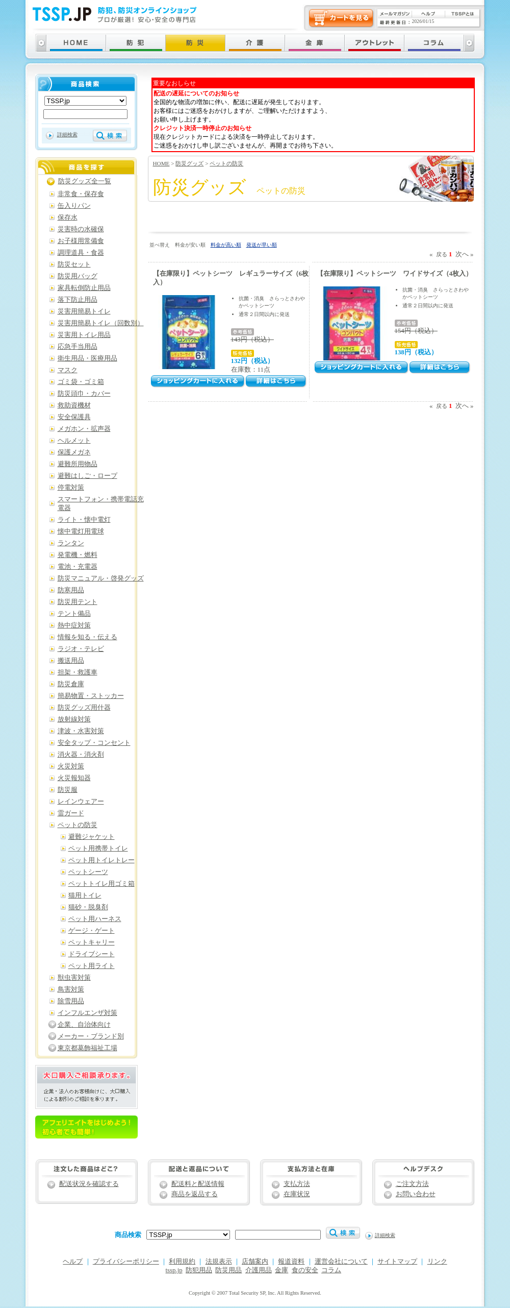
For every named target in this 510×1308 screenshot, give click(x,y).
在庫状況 (297, 1194)
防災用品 (228, 1270)
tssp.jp (174, 1270)
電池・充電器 (77, 566)
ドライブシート (91, 954)
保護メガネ (74, 452)
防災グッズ (189, 163)
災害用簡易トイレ (84, 311)
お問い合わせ (416, 1194)
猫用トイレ (84, 895)
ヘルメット (74, 440)
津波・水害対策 (81, 731)
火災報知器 (74, 778)
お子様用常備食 (81, 241)
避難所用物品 (77, 464)
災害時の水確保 (81, 229)
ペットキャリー (91, 942)
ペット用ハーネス (94, 919)
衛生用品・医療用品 (87, 358)
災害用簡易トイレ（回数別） (101, 323)
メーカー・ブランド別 (91, 1036)
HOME (161, 163)
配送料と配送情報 (197, 1184)
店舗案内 (255, 1261)
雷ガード (71, 813)
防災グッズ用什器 (84, 707)
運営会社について (341, 1261)
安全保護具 (74, 417)
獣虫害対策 (74, 977)
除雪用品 (71, 1001)
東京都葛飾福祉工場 (87, 1048)
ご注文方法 (412, 1184)
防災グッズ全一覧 (84, 181)
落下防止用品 (77, 299)
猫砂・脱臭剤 (88, 907)
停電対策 (71, 487)
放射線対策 (74, 719)
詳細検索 (67, 134)
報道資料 (291, 1261)
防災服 (68, 789)
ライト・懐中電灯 (84, 519)
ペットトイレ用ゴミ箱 (101, 883)
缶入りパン (74, 205)
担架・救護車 (77, 672)
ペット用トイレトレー (101, 860)
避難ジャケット (91, 836)
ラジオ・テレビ (81, 648)
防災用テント (77, 601)
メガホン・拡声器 (84, 428)
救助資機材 (74, 405)
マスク (68, 370)
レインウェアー (81, 801)
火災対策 (71, 766)
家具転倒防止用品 (84, 288)
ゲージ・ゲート (91, 930)
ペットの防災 (226, 163)
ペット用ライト (91, 966)
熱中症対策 (74, 625)
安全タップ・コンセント (94, 742)
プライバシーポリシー (126, 1261)
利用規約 (182, 1261)
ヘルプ (73, 1261)
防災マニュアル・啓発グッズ (101, 578)
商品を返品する (194, 1194)
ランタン (71, 543)
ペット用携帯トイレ (98, 848)
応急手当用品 (77, 346)
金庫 (281, 1270)
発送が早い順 (261, 245)
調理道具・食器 (81, 252)
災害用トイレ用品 (84, 334)
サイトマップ (397, 1261)
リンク (437, 1261)
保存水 (68, 217)
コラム (331, 1270)
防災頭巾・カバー (84, 393)
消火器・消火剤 (81, 754)
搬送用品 (71, 660)
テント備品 (74, 613)
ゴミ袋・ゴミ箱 (81, 381)
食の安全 (305, 1270)
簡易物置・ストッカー (91, 695)
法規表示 (219, 1261)
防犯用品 (199, 1270)
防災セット (74, 264)
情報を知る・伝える (87, 637)
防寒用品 (71, 590)
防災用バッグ (77, 276)
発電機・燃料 (77, 555)
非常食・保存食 (81, 194)
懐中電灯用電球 (81, 531)
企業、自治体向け (84, 1024)
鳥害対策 (71, 989)
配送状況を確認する (89, 1184)
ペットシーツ (88, 872)
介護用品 (258, 1270)
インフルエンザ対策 (87, 1012)
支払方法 (297, 1184)
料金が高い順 (226, 245)
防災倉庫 (71, 684)
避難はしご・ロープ (87, 475)
